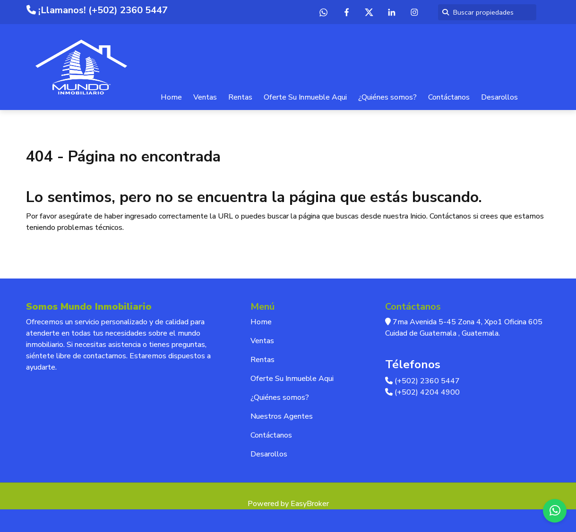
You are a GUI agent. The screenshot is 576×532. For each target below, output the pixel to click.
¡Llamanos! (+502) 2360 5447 (97, 10)
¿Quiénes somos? (387, 97)
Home (171, 97)
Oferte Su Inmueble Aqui (305, 97)
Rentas (240, 97)
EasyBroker (310, 503)
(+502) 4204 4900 (422, 392)
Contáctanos (449, 97)
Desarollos (499, 97)
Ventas (205, 97)
